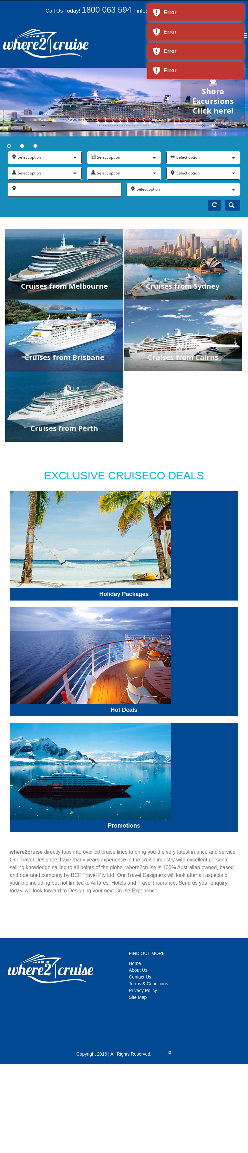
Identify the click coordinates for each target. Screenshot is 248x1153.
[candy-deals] (90, 609)
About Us (138, 970)
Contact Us (140, 976)
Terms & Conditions (148, 983)
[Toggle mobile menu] (244, 35)
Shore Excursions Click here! (213, 97)
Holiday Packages (124, 594)
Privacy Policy (143, 990)
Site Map (138, 997)
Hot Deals (123, 710)
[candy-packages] (90, 493)
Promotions (124, 825)
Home (135, 963)
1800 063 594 (106, 9)
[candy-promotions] (90, 725)
